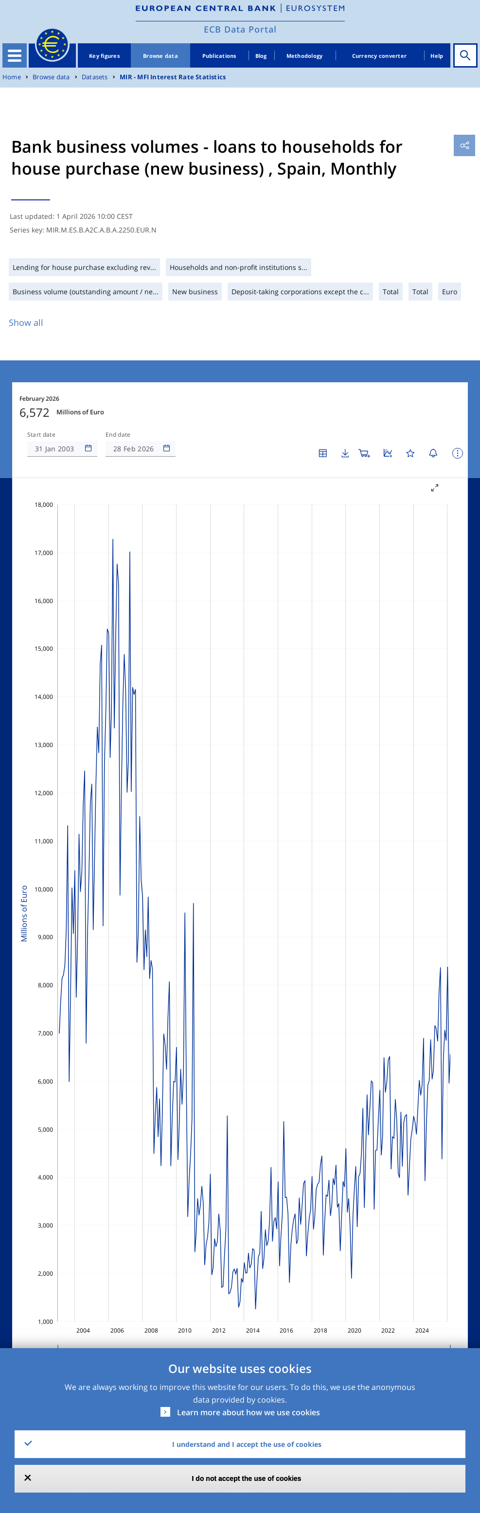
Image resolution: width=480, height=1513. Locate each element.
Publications (219, 55)
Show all (26, 322)
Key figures (104, 55)
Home (11, 77)
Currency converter (379, 55)
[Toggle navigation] (14, 55)
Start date (41, 435)
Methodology (304, 55)
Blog (261, 55)
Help (436, 55)
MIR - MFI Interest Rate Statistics (173, 77)
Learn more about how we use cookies (248, 1412)
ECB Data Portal (240, 29)
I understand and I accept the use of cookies (246, 1444)
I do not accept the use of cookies (247, 1478)
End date (118, 435)
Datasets (95, 77)
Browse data (160, 55)
